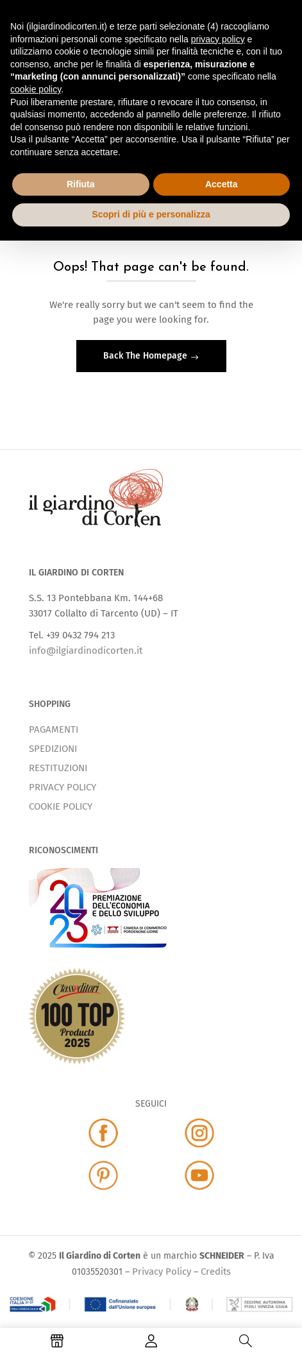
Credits (216, 1271)
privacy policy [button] (218, 39)
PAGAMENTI (53, 729)
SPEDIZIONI (53, 748)
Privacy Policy (161, 1271)
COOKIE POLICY (60, 806)
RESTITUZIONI (58, 768)
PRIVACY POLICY (62, 787)
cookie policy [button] (35, 89)
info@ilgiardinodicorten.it (85, 650)
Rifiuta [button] (81, 184)
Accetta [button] (221, 184)
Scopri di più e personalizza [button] (151, 214)
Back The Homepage (146, 355)
